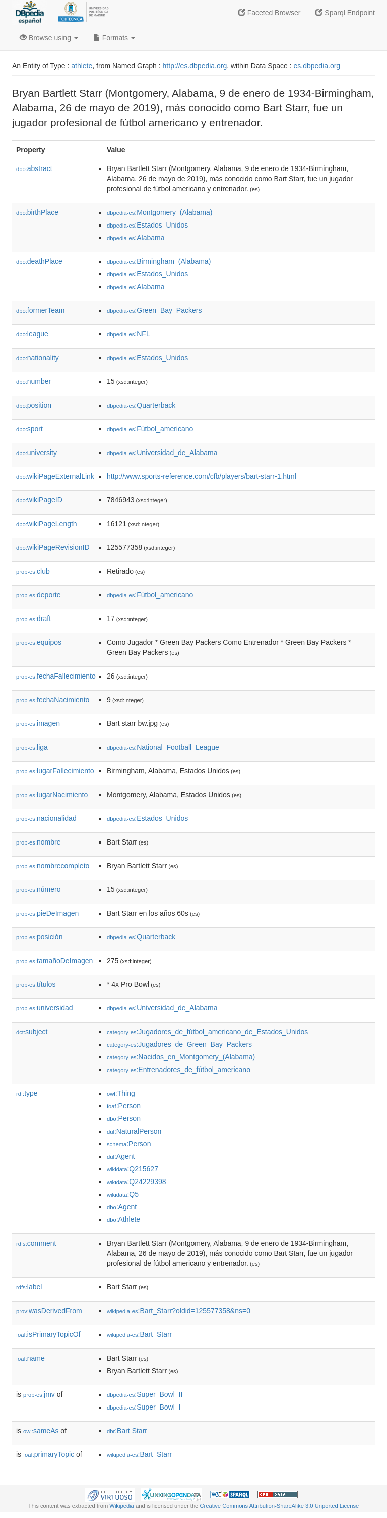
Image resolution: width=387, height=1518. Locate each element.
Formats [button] (114, 38)
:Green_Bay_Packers (154, 310)
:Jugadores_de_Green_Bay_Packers (179, 1044)
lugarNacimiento (52, 795)
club (33, 571)
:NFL (128, 334)
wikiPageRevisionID (53, 547)
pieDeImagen (47, 913)
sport (29, 429)
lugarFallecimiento (55, 771)
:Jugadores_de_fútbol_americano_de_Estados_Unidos (207, 1032)
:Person (124, 1106)
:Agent (121, 1156)
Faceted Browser (269, 13)
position (33, 405)
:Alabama (136, 238)
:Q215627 (132, 1169)
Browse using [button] (49, 38)
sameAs (40, 1431)
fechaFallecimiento (56, 676)
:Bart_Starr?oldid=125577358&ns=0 (178, 1311)
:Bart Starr (127, 1431)
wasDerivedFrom (49, 1311)
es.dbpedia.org (317, 66)
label (29, 1287)
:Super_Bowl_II (144, 1394)
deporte (38, 595)
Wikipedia (121, 1506)
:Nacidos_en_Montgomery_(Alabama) (181, 1057)
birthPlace (37, 212)
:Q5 (123, 1194)
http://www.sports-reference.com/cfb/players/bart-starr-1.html (201, 476)
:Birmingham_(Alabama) (159, 261)
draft (33, 618)
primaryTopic (48, 1454)
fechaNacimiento (52, 700)
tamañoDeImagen (54, 961)
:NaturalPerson (134, 1131)
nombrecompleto (52, 866)
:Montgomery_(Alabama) (159, 212)
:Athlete (123, 1219)
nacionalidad (46, 818)
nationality (37, 358)
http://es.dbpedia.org (195, 66)
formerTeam (40, 310)
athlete (81, 66)
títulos (35, 984)
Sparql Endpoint (345, 13)
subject (31, 1032)
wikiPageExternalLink (55, 476)
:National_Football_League (163, 747)
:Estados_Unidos (147, 225)
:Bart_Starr (139, 1334)
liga (32, 747)
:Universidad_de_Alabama (162, 452)
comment (36, 1243)
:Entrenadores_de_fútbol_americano (178, 1069)
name (30, 1358)
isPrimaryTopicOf (48, 1334)
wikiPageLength (46, 524)
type (27, 1093)
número (38, 889)
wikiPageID (39, 500)
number (33, 381)
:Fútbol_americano (150, 429)
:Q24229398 (136, 1181)
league (32, 334)
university (36, 452)
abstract (34, 168)
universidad (44, 1008)
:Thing (121, 1093)
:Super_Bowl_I (143, 1407)
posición (39, 937)
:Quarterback (141, 405)
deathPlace (39, 261)
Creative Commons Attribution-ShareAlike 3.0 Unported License (279, 1506)
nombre (38, 842)
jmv (39, 1394)
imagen (38, 723)
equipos (38, 642)
